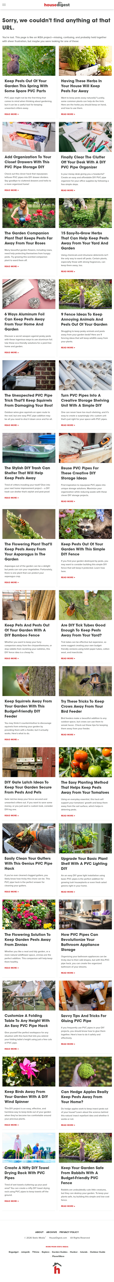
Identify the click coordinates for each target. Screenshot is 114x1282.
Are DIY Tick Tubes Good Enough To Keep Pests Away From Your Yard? (83, 630)
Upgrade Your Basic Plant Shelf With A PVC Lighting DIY (84, 864)
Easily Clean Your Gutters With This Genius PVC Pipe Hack (28, 864)
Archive (51, 1232)
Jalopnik (25, 1252)
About (39, 1232)
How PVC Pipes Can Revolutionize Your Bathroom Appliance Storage (80, 942)
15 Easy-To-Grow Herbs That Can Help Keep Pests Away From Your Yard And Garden (85, 241)
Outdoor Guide (97, 1252)
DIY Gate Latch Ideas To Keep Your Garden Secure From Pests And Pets (28, 787)
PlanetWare (58, 1256)
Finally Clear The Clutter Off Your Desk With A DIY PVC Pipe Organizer (83, 162)
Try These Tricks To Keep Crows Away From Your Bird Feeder (82, 707)
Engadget (14, 1252)
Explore (45, 1252)
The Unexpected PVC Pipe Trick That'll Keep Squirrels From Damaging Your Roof (29, 401)
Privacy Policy (69, 1232)
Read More (11, 114)
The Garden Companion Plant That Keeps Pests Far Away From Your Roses (28, 238)
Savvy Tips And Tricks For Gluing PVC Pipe (83, 1018)
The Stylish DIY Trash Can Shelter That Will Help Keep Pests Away (27, 473)
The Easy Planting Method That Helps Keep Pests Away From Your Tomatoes (85, 788)
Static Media (38, 1237)
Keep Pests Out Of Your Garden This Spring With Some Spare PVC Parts (26, 86)
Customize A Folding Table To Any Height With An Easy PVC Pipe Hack (27, 1021)
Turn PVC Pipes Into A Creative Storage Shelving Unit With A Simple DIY (85, 401)
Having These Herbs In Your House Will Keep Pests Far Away (81, 86)
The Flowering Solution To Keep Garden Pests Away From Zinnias (28, 940)
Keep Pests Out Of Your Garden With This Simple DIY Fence (83, 549)
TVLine (35, 1252)
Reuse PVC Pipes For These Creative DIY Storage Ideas (80, 473)
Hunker (74, 1252)
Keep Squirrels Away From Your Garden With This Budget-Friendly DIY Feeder (28, 709)
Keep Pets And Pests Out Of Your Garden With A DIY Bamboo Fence (27, 630)
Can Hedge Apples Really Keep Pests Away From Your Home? (84, 1097)
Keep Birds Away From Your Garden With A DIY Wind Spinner (26, 1097)
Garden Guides (60, 1252)
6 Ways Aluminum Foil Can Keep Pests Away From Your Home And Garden (25, 322)
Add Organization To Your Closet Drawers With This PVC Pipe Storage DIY (28, 162)
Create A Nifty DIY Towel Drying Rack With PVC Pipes (27, 1173)
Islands (84, 1252)
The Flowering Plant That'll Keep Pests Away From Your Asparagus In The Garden (28, 552)
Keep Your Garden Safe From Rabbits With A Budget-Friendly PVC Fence (82, 1175)
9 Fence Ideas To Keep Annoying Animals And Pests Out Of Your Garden (84, 319)
